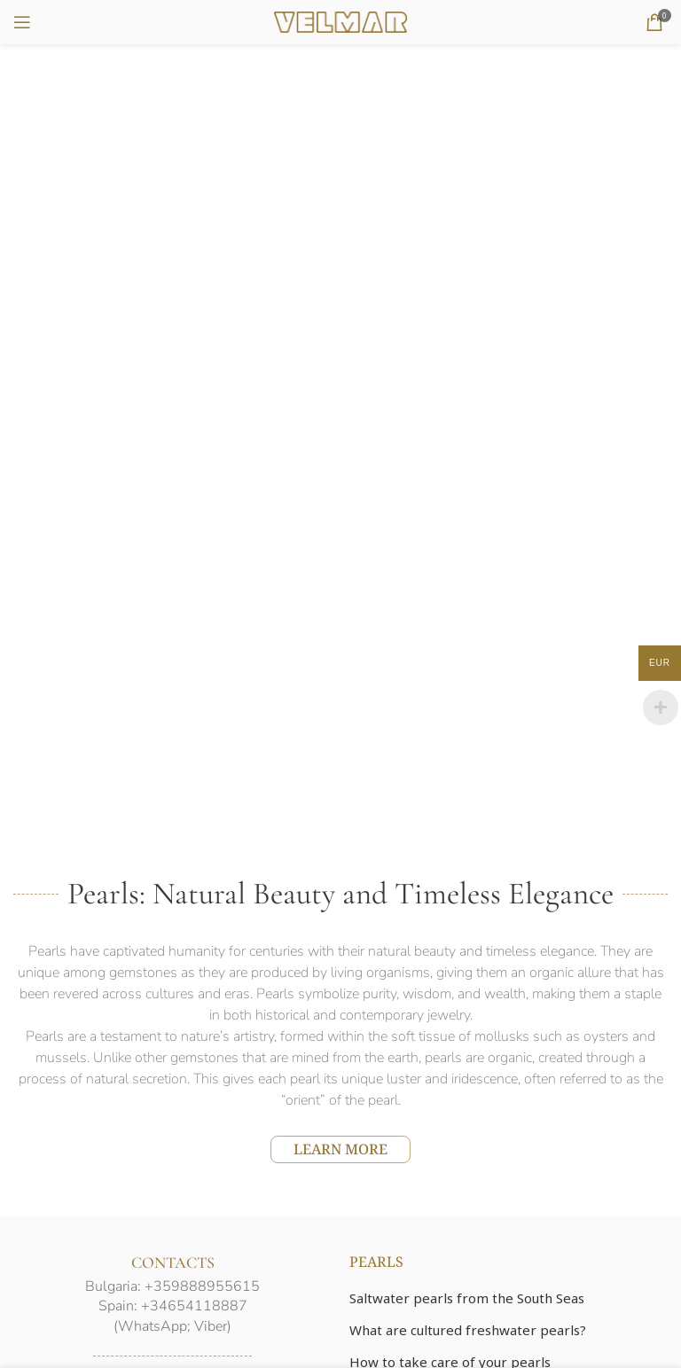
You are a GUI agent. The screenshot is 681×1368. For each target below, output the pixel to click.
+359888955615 (202, 1286)
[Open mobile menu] (22, 22)
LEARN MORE (340, 1149)
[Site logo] (340, 20)
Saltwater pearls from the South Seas (466, 1298)
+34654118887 (194, 1306)
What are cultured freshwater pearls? (467, 1330)
